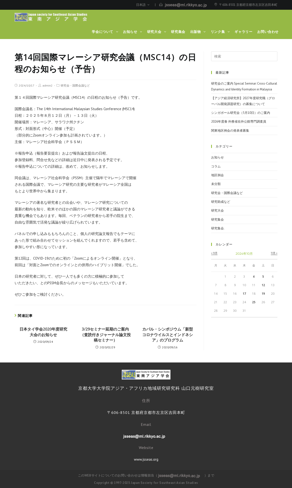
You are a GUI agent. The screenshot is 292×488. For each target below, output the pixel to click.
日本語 (142, 5)
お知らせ (217, 157)
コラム (216, 166)
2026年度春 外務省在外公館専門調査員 (238, 121)
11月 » (274, 253)
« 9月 (214, 253)
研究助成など (220, 202)
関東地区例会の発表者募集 (230, 130)
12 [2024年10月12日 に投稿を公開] (263, 285)
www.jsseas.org (146, 459)
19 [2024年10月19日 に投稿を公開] (263, 294)
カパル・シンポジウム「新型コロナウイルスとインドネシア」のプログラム (167, 334)
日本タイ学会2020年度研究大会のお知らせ (43, 331)
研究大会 (217, 210)
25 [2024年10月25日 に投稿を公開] (253, 302)
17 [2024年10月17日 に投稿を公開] (244, 294)
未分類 (216, 184)
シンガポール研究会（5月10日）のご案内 (240, 113)
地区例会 (217, 175)
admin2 (47, 85)
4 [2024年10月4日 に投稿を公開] (253, 276)
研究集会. (218, 228)
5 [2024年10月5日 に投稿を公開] (263, 276)
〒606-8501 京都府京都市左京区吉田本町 (248, 5)
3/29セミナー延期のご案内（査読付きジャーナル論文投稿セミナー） (105, 334)
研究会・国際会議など (75, 85)
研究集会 (217, 219)
